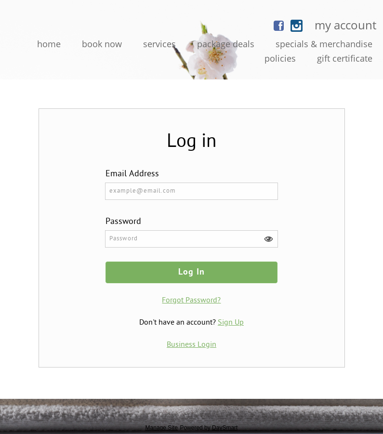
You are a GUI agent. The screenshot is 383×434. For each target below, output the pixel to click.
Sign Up (231, 323)
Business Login (191, 345)
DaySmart (225, 427)
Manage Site (161, 427)
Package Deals (225, 44)
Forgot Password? (191, 300)
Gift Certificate (344, 58)
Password (123, 221)
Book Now (102, 44)
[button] (268, 239)
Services (159, 44)
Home (49, 44)
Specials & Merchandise (324, 44)
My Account (345, 25)
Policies (280, 58)
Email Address (132, 174)
